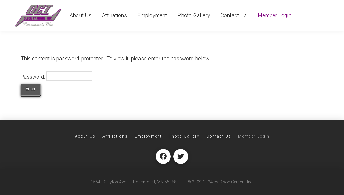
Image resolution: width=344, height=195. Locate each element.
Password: (56, 76)
